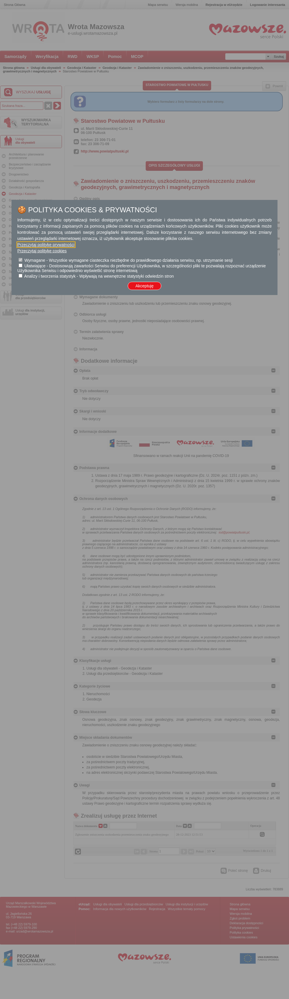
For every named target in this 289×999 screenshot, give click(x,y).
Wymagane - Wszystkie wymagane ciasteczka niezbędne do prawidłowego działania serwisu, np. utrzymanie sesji (128, 260)
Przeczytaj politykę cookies (42, 250)
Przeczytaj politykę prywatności (46, 244)
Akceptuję (144, 286)
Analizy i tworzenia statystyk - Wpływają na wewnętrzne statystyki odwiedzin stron (99, 276)
